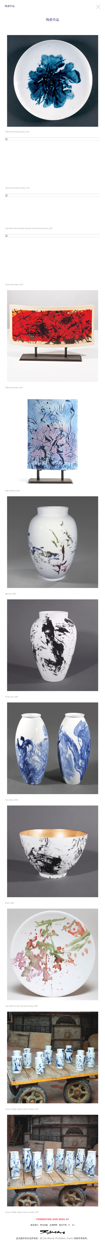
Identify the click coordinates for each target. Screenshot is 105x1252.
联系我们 (34, 1225)
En (73, 1225)
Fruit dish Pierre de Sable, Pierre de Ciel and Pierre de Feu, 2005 (28, 228)
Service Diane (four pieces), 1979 (17, 188)
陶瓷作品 (10, 6)
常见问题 (44, 1225)
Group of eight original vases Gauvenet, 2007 (22, 1212)
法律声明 (53, 1225)
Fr (69, 1225)
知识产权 (63, 1225)
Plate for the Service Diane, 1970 (17, 131)
